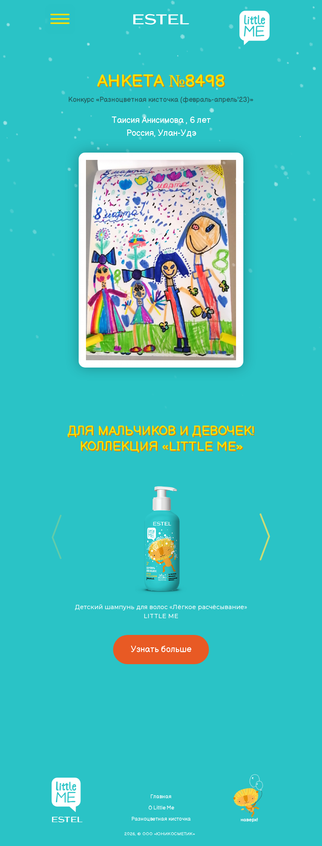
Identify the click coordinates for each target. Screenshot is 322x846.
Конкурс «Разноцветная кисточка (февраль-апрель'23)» (161, 100)
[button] (262, 537)
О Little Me (161, 808)
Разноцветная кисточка (161, 819)
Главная (161, 797)
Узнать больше (161, 649)
